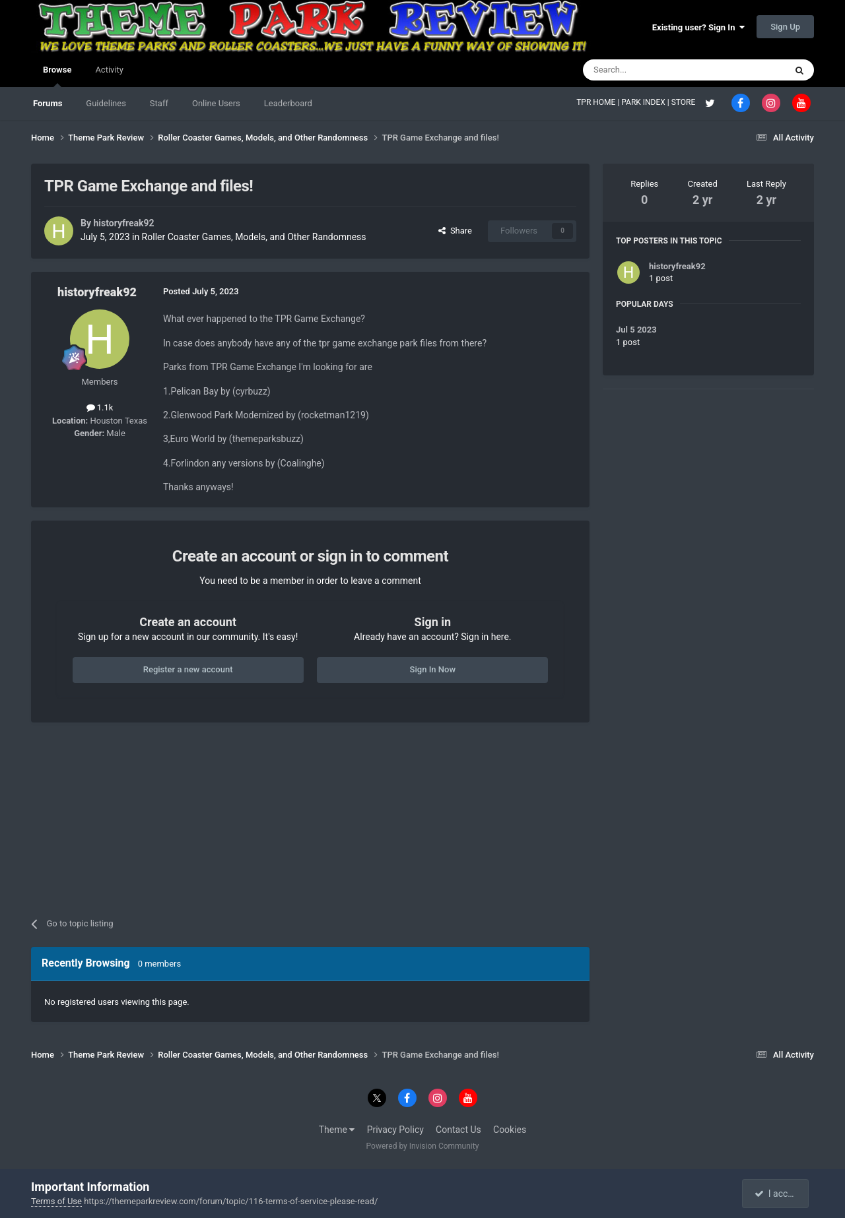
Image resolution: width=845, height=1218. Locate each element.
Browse (57, 76)
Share (455, 231)
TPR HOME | (598, 102)
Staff (159, 103)
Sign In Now (433, 669)
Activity (109, 70)
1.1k (100, 407)
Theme (337, 1129)
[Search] (653, 69)
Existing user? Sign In (698, 27)
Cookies (509, 1129)
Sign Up (785, 27)
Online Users (216, 103)
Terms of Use (56, 1201)
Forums (47, 103)
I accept (776, 1193)
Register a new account (188, 669)
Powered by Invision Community (422, 1146)
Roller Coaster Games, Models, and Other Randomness (254, 237)
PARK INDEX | (646, 102)
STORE (684, 102)
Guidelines (106, 103)
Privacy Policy (395, 1129)
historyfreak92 (123, 223)
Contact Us (458, 1129)
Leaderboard (288, 103)
